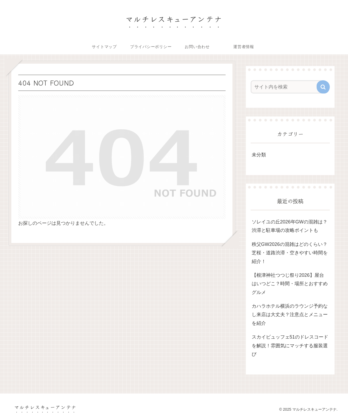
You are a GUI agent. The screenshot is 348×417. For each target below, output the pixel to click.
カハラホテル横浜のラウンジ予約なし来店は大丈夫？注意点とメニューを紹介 (290, 314)
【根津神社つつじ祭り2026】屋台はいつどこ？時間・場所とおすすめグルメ (290, 284)
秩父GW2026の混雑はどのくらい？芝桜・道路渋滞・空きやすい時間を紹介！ (290, 253)
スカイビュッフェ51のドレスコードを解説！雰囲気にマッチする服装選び (290, 345)
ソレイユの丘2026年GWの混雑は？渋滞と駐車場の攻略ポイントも (289, 226)
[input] (287, 86)
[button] (323, 86)
